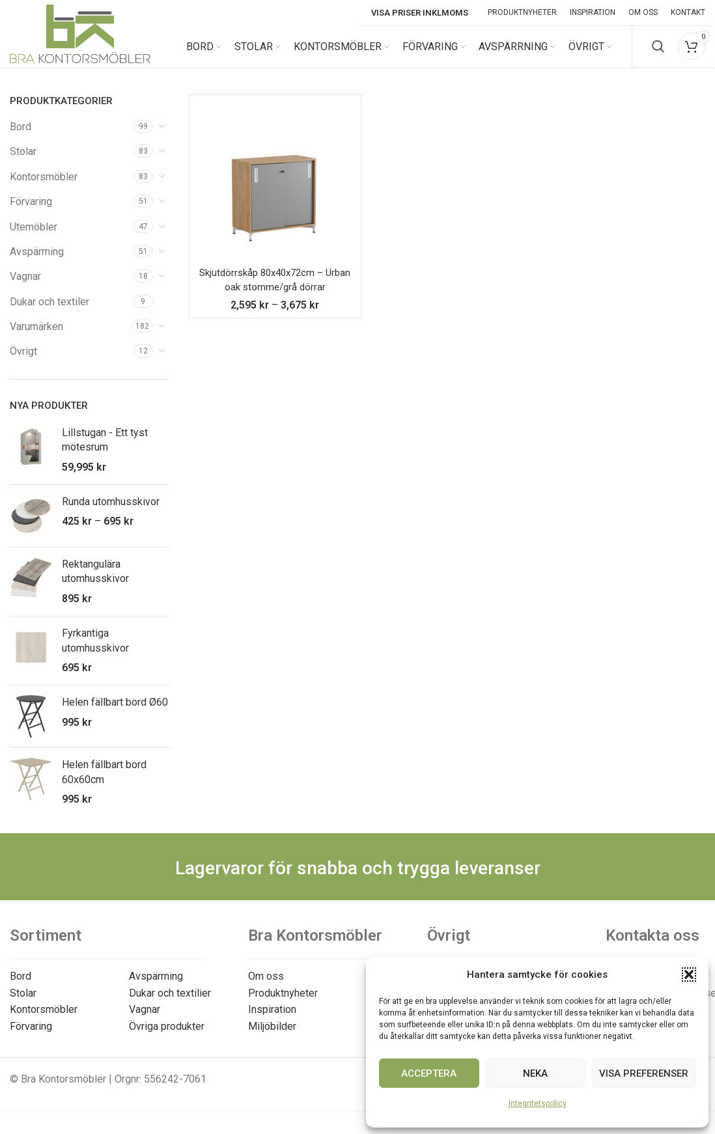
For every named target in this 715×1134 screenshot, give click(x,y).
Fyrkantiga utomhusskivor (95, 650)
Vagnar (25, 287)
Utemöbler (33, 237)
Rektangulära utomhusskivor (95, 581)
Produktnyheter (283, 1003)
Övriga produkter (166, 1036)
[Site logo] (80, 51)
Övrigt (23, 362)
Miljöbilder (272, 1036)
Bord (20, 137)
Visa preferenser (643, 1073)
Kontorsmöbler (43, 187)
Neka (535, 1073)
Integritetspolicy (538, 1103)
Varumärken (36, 337)
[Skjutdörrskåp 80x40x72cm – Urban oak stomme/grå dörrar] (275, 191)
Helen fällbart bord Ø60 (115, 712)
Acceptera (428, 1073)
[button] (688, 974)
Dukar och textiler (49, 312)
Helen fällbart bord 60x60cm (104, 782)
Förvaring (31, 212)
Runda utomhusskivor (111, 512)
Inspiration (272, 1020)
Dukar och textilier (170, 1003)
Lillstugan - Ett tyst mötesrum (105, 450)
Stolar (23, 162)
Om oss (266, 986)
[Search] (658, 52)
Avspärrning (37, 262)
